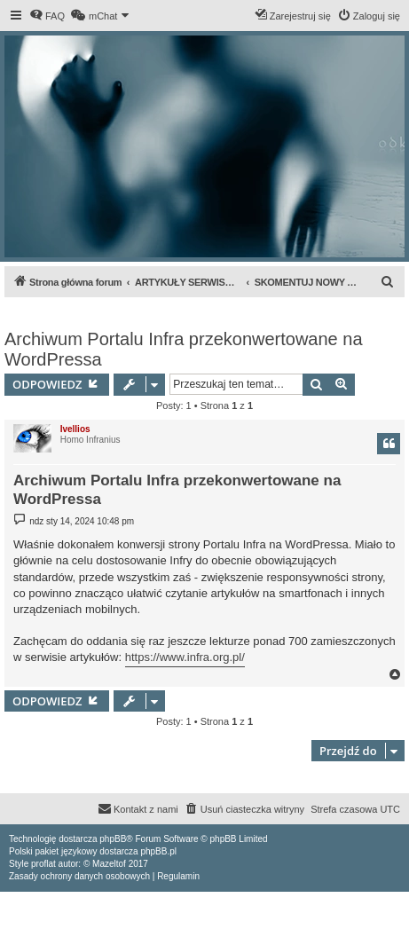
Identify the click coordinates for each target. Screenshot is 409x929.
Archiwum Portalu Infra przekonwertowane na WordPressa (183, 349)
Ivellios (75, 429)
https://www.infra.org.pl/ (185, 657)
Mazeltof (109, 864)
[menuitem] (47, 16)
